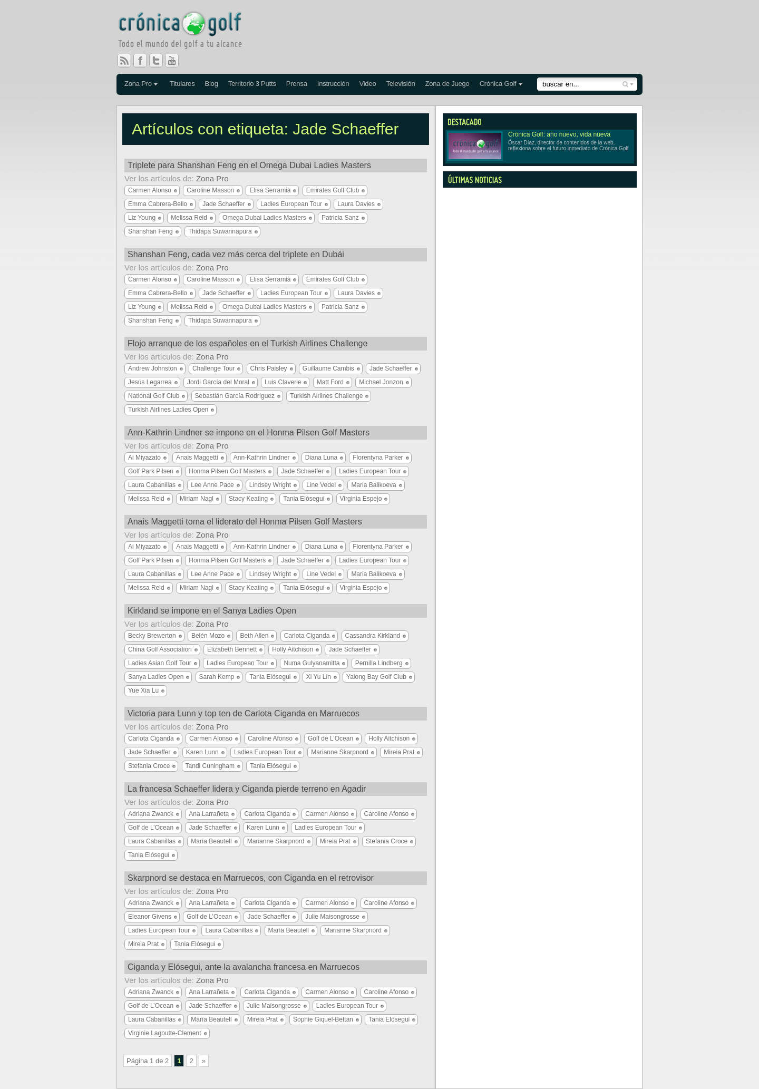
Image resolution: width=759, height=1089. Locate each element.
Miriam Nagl (196, 498)
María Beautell (211, 841)
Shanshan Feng (150, 231)
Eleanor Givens (149, 916)
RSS (124, 61)
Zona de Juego (447, 83)
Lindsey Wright (270, 485)
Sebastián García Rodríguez (235, 396)
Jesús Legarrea (150, 382)
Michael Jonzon (381, 382)
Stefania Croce (149, 766)
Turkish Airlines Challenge (326, 396)
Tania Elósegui (303, 498)
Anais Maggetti (197, 457)
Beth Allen (254, 635)
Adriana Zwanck (150, 814)
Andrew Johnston (152, 368)
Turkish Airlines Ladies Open (168, 409)
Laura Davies (356, 204)
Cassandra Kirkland (373, 635)
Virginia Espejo (361, 498)
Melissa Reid (189, 217)
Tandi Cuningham (210, 766)
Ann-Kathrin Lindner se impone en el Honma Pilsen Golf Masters (248, 432)
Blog (211, 83)
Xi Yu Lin (318, 676)
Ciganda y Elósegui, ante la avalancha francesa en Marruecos (243, 966)
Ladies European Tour (291, 204)
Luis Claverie (283, 382)
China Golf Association (160, 649)
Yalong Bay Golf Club (376, 676)
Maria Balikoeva (373, 485)
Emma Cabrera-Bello (157, 204)
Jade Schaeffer (223, 204)
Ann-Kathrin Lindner (261, 457)
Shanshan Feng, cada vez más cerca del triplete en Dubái (236, 254)
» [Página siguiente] (204, 1061)
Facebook (144, 61)
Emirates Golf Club (332, 190)
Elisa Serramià (269, 190)
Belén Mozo (208, 635)
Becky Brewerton (152, 635)
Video (367, 83)
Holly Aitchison (292, 649)
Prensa (296, 83)
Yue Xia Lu (143, 690)
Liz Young (141, 217)
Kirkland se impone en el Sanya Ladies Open (212, 610)
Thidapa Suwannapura (220, 231)
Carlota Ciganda (307, 635)
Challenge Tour (213, 368)
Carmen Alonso (149, 190)
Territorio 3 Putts (252, 83)
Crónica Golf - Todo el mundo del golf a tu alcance (187, 31)
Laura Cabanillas (152, 485)
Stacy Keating (248, 498)
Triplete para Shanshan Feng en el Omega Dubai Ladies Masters (249, 165)
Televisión (400, 83)
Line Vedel (321, 485)
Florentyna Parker (378, 457)
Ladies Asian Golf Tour (159, 663)
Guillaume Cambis (328, 368)
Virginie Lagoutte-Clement (164, 1033)
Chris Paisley (268, 368)
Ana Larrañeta (209, 814)
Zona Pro (138, 83)
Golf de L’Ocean (330, 738)
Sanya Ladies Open (155, 676)
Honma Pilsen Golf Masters (227, 471)
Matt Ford (330, 382)
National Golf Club (153, 396)
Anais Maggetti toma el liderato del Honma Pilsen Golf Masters (245, 521)
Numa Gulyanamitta (311, 663)
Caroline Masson (210, 190)
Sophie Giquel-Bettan (323, 1019)
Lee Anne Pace (212, 485)
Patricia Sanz (340, 217)
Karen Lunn (202, 752)
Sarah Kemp (217, 676)
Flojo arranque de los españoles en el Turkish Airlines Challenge (247, 343)
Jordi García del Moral (218, 382)
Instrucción (333, 83)
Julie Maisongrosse (332, 916)
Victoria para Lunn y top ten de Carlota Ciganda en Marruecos (243, 713)
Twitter (160, 61)
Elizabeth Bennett (232, 649)
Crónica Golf (498, 83)
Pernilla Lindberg (379, 663)
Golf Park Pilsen (150, 471)
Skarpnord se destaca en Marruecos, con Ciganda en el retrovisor (251, 877)
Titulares (182, 83)
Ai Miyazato (144, 457)
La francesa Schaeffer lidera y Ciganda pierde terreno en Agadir (247, 788)
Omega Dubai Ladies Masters (264, 217)
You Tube (176, 61)
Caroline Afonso (270, 738)
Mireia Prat (399, 752)
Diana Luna (321, 457)
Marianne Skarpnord (339, 752)
